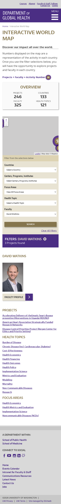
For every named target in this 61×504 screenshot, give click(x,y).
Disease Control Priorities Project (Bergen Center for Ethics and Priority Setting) (29, 330)
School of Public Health (14, 440)
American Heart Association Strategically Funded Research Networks (27, 323)
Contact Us (45, 6)
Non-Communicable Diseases (17, 388)
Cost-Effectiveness (12, 350)
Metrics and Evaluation (14, 375)
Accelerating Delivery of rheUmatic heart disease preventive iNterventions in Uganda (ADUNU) (27, 316)
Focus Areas (10, 187)
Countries (9, 165)
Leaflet (37, 154)
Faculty (8, 209)
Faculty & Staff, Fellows (47, 4)
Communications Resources (16, 476)
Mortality (7, 384)
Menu (55, 11)
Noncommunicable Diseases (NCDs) (20, 415)
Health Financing (11, 359)
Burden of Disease (11, 342)
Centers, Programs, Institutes (18, 176)
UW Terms (20, 501)
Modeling (7, 380)
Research (7, 392)
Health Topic (10, 198)
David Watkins (33, 239)
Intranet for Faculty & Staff (16, 472)
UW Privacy (7, 501)
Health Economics (11, 355)
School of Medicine (12, 443)
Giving (55, 6)
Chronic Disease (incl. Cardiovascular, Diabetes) (26, 346)
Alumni (32, 4)
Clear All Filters (49, 230)
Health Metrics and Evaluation (18, 407)
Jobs (4, 486)
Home (5, 26)
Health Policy (9, 367)
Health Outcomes (11, 363)
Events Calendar (11, 468)
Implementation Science (14, 371)
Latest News (9, 479)
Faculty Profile (14, 297)
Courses (23, 4)
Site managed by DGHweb (40, 501)
